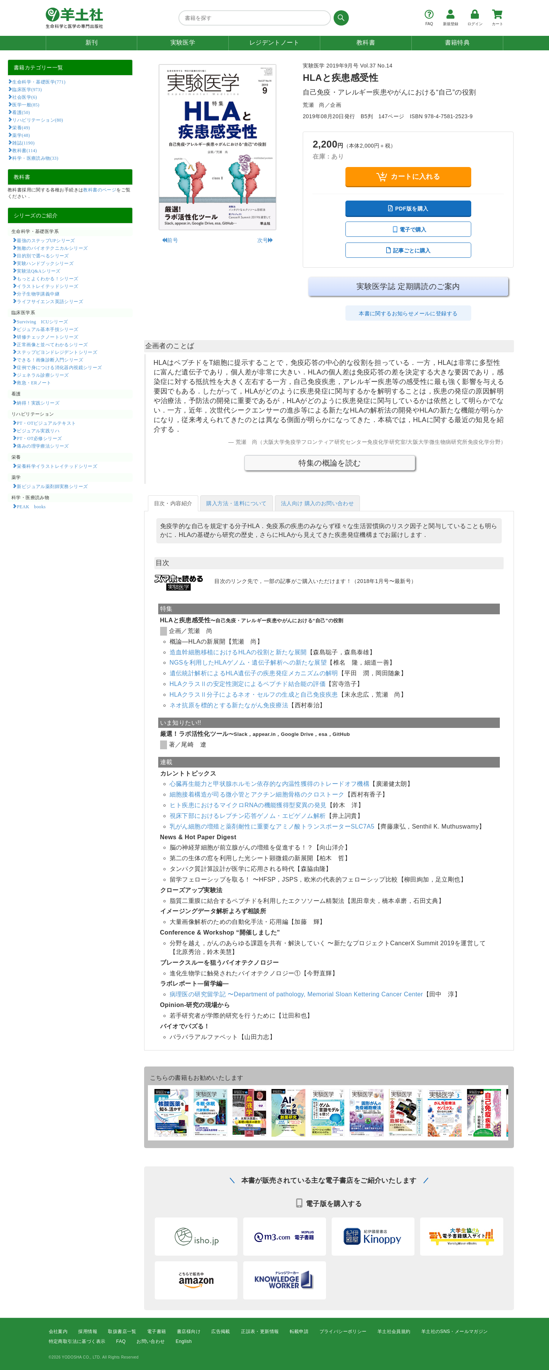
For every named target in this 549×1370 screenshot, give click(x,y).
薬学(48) (21, 135)
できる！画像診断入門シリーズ (50, 359)
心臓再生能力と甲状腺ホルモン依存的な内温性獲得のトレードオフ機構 (270, 784)
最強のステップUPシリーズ (46, 240)
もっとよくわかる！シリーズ (47, 278)
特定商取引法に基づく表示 (77, 1341)
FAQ (121, 1341)
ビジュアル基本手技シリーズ (47, 329)
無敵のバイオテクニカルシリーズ (52, 248)
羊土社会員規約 (394, 1331)
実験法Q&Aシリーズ (38, 270)
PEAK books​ (31, 506)
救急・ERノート (34, 382)
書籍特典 (457, 42)
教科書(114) (24, 150)
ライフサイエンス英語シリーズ (50, 301)
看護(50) (21, 112)
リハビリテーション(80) (37, 119)
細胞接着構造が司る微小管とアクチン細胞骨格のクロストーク (257, 794)
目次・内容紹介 (173, 503)
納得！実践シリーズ (38, 402)
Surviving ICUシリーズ (42, 321)
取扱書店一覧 (122, 1331)
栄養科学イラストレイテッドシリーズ (57, 466)
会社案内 (58, 1331)
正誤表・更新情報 (260, 1331)
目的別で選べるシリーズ (43, 255)
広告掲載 (220, 1331)
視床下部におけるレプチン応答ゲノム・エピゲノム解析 (248, 816)
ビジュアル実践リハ (38, 430)
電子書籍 (156, 1331)
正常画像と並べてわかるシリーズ (52, 344)
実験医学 (183, 42)
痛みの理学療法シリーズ (43, 445)
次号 (265, 240)
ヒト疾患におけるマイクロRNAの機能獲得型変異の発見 (248, 805)
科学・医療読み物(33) (35, 158)
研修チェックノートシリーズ (47, 336)
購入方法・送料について (236, 503)
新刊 (91, 42)
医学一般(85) (25, 104)
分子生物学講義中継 (38, 293)
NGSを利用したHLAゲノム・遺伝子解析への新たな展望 (248, 662)
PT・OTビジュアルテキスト (46, 423)
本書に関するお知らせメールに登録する (408, 313)
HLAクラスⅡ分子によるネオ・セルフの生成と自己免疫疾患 (254, 694)
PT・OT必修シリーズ (39, 438)
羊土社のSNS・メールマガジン (454, 1331)
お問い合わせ (150, 1341)
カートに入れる (408, 176)
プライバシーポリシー (343, 1331)
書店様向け (189, 1331)
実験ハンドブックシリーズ (45, 263)
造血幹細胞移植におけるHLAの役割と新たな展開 (238, 652)
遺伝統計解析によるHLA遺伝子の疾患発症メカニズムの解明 (254, 673)
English (184, 1341)
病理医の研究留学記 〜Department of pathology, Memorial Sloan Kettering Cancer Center (296, 994)
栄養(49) (21, 127)
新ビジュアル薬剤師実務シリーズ (52, 486)
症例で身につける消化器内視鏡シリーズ (59, 367)
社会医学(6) (24, 97)
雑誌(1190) (23, 142)
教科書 (365, 42)
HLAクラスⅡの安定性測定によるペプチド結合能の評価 (248, 684)
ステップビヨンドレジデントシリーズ (57, 352)
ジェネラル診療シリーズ (43, 375)
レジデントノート (274, 42)
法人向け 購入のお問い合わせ (317, 503)
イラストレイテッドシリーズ (47, 286)
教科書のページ (99, 190)
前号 (170, 240)
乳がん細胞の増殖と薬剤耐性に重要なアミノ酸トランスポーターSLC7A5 (272, 826)
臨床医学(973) (27, 89)
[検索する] (340, 18)
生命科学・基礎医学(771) (38, 81)
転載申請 (299, 1331)
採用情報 (87, 1331)
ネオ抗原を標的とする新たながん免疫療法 (229, 705)
